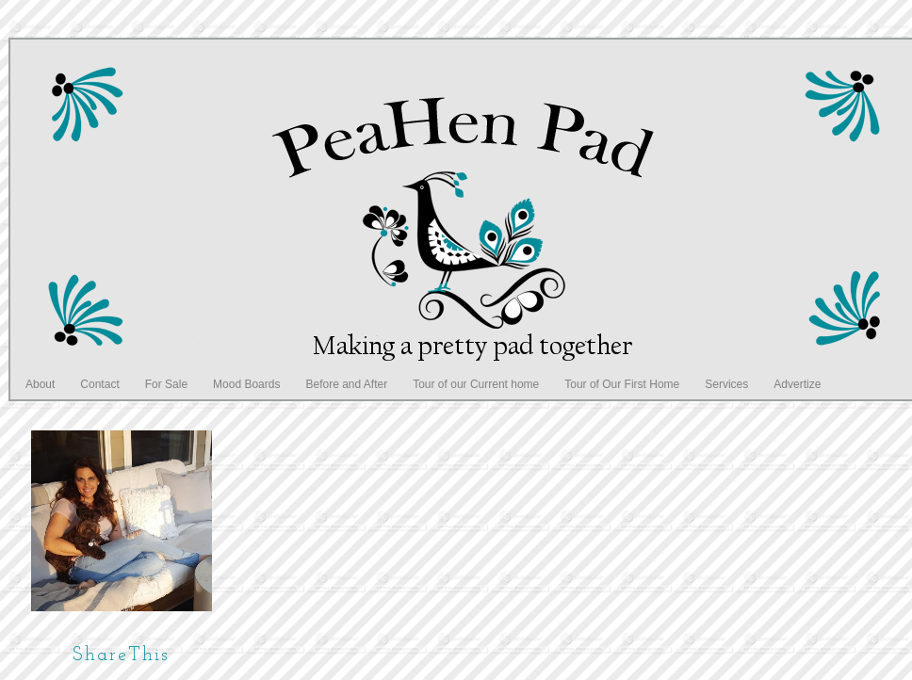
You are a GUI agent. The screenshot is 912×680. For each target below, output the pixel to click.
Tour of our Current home (476, 384)
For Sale (166, 384)
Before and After (346, 384)
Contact (99, 384)
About (40, 384)
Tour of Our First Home (621, 384)
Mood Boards (246, 384)
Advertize (797, 384)
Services (726, 384)
